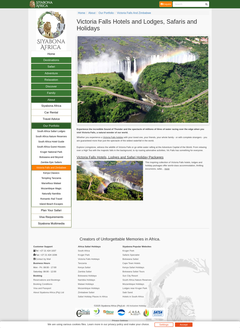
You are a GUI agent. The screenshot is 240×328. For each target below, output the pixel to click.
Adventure (51, 73)
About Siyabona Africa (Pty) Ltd (48, 292)
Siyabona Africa (51, 105)
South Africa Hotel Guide (51, 141)
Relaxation (51, 79)
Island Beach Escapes (51, 204)
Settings (163, 324)
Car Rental (51, 112)
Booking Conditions (42, 284)
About (51, 99)
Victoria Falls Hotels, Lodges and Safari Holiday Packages (120, 157)
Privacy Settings (120, 320)
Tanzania (82, 263)
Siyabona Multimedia (51, 223)
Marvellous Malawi (51, 183)
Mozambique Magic (51, 188)
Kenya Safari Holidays (133, 267)
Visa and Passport (42, 288)
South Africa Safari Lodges (51, 131)
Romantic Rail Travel (51, 198)
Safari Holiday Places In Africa (93, 296)
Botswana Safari (130, 259)
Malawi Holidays (86, 284)
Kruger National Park (51, 152)
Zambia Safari (85, 271)
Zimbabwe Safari (86, 292)
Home (51, 54)
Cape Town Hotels (131, 263)
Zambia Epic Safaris (51, 162)
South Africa (84, 250)
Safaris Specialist (131, 255)
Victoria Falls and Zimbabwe (51, 167)
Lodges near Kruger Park (134, 288)
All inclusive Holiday (136, 305)
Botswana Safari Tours (133, 271)
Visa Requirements (51, 217)
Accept (184, 324)
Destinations (51, 60)
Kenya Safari (84, 267)
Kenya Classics (51, 173)
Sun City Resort (130, 275)
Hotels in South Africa (133, 296)
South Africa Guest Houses (51, 146)
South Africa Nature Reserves (51, 136)
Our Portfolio (51, 125)
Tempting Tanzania (51, 178)
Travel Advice (51, 119)
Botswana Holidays (87, 275)
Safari (51, 66)
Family (51, 93)
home (81, 13)
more (167, 169)
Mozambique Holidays (89, 288)
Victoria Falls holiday (113, 137)
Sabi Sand (127, 292)
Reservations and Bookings (46, 280)
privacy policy (115, 324)
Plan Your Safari (51, 210)
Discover (51, 86)
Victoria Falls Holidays (89, 259)
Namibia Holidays (86, 280)
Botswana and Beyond (51, 157)
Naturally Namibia (51, 193)
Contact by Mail (43, 259)
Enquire (166, 4)
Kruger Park (84, 255)
